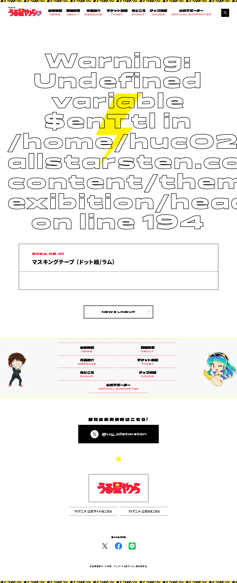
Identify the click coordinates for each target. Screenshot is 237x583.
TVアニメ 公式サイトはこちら (93, 511)
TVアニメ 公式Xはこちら (144, 511)
